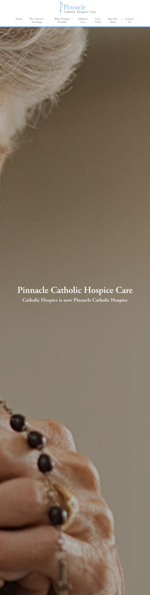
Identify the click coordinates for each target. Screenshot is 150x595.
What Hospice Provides (62, 20)
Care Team (98, 20)
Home (19, 19)
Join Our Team (113, 20)
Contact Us (129, 20)
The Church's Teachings (36, 20)
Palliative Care (83, 20)
